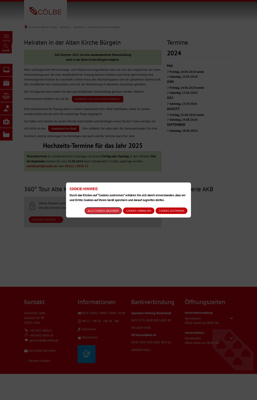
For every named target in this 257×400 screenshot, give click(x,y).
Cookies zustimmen (171, 210)
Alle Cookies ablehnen (103, 210)
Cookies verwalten (138, 210)
